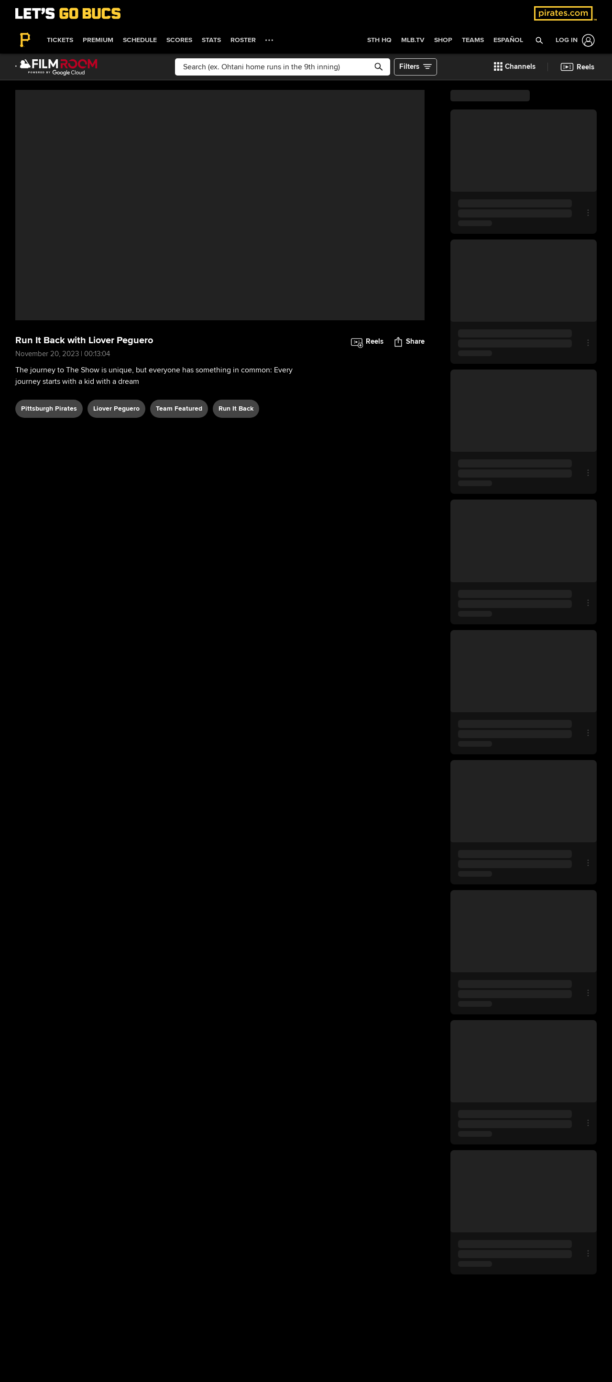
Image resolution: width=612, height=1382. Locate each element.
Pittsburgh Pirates (49, 408)
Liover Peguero (116, 408)
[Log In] (573, 40)
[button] (539, 40)
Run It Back (236, 408)
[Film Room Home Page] (56, 67)
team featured (179, 408)
